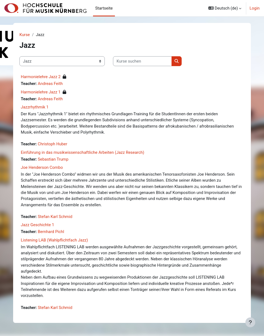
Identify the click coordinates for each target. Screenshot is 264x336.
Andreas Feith (50, 83)
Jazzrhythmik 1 (34, 107)
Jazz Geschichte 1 (37, 224)
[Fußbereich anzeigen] (250, 322)
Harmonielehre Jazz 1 (41, 92)
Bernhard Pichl (51, 231)
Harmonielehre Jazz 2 (41, 76)
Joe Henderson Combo (42, 167)
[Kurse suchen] (142, 61)
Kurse (24, 34)
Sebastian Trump (53, 159)
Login (255, 8)
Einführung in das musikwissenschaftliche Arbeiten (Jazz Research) (82, 152)
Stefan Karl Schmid (55, 216)
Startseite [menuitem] (104, 8)
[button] (225, 8)
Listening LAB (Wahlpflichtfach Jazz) (54, 240)
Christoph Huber (52, 144)
